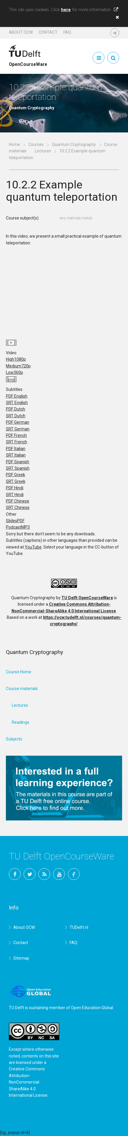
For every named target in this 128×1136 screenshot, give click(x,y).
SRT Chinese (17, 507)
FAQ (67, 32)
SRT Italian (16, 455)
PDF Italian (15, 448)
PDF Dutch (15, 409)
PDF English (16, 396)
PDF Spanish (17, 461)
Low (14, 372)
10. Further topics (77, 218)
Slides (15, 520)
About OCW (21, 32)
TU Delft (74, 874)
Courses (36, 144)
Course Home (18, 672)
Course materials (22, 688)
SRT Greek (15, 481)
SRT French (16, 442)
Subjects (14, 739)
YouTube (33, 547)
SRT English (17, 402)
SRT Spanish (17, 468)
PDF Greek (15, 474)
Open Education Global (92, 1007)
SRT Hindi (15, 494)
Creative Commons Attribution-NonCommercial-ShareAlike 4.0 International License (28, 1082)
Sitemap (21, 958)
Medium (18, 366)
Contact (48, 32)
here (66, 9)
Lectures (43, 151)
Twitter (29, 874)
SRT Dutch (15, 415)
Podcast (18, 527)
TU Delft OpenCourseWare (87, 597)
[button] (116, 17)
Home (14, 144)
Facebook (15, 874)
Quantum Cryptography (74, 144)
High (16, 359)
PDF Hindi (14, 488)
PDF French (16, 435)
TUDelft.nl (79, 927)
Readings (20, 722)
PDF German (17, 422)
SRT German (17, 429)
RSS (44, 874)
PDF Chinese (17, 501)
